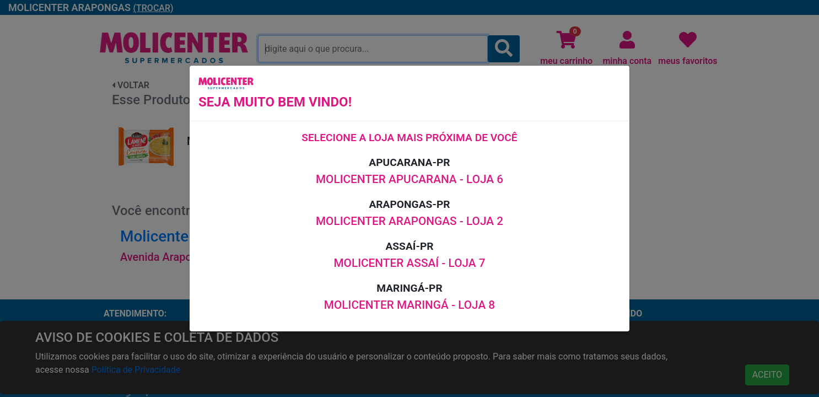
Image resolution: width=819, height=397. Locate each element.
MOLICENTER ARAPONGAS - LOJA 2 (409, 221)
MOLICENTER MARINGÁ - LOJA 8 (409, 305)
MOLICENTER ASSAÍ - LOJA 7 (409, 263)
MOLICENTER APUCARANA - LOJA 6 (409, 179)
